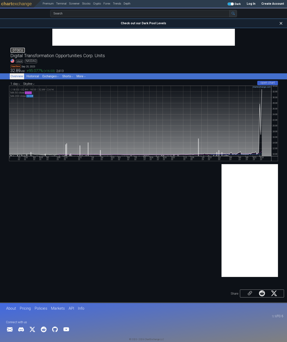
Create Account (272, 3)
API (71, 308)
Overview (17, 76)
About (11, 308)
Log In (251, 3)
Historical (32, 76)
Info (81, 308)
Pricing (25, 308)
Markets (58, 308)
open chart (267, 82)
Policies (41, 308)
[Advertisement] (143, 37)
